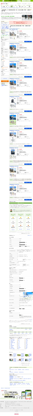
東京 (18, 348)
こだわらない (3, 60)
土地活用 (8, 406)
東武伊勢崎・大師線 (13, 342)
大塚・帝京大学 (16, 380)
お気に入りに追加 (20, 41)
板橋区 (26, 347)
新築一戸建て (12, 405)
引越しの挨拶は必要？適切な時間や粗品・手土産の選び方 (30, 359)
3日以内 (3, 63)
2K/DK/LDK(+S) (3, 43)
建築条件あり (3, 70)
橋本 (30, 378)
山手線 (11, 343)
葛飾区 (26, 339)
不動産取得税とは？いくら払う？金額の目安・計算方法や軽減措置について (22, 355)
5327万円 (30, 329)
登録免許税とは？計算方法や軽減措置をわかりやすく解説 (30, 355)
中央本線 (12, 346)
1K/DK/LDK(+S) (3, 42)
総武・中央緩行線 (12, 339)
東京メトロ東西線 (12, 348)
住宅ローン (22, 405)
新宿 (18, 345)
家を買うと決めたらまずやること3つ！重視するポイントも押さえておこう (14, 355)
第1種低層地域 (19, 369)
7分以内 (7, 55)
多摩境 (28, 378)
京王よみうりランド (12, 378)
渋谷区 (26, 346)
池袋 (18, 343)
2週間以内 (3, 65)
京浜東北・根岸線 (12, 340)
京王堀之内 (24, 378)
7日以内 (3, 64)
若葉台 (16, 378)
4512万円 (26, 333)
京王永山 (18, 378)
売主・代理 (16, 369)
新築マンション (6, 405)
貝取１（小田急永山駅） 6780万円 (14, 29)
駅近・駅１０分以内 (12, 369)
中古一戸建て (15, 405)
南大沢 (27, 378)
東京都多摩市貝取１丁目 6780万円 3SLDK (14, 43)
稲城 (14, 378)
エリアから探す (5, 35)
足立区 (26, 341)
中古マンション (9, 405)
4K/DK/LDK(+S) (3, 45)
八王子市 (27, 344)
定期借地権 (3, 74)
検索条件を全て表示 (5, 24)
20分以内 (3, 57)
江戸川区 (27, 340)
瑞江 (18, 339)
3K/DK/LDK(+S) (3, 44)
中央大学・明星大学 (20, 380)
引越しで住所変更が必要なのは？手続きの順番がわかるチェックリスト (22, 360)
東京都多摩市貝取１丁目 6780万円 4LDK (14, 184)
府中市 (26, 343)
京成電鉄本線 (12, 347)
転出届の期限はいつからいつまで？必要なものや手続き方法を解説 (14, 359)
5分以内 (3, 55)
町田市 (26, 345)
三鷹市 (26, 342)
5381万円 (26, 329)
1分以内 (7, 54)
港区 (26, 348)
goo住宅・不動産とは (7, 401)
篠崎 (18, 340)
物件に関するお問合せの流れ (21, 401)
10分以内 (3, 56)
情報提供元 (25, 401)
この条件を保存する (3, 27)
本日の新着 (3, 61)
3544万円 (19, 333)
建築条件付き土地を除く (4, 69)
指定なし (3, 54)
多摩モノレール (11, 379)
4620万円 (30, 333)
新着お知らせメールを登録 (7, 27)
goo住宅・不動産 (2, 401)
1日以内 (3, 62)
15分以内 (7, 56)
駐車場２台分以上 (27, 369)
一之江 (19, 341)
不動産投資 (19, 405)
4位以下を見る (13, 229)
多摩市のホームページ (30, 235)
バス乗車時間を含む (4, 58)
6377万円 (15, 333)
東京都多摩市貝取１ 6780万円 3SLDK (14, 166)
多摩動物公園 (24, 380)
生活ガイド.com (30, 319)
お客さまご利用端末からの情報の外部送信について (13, 401)
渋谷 (18, 344)
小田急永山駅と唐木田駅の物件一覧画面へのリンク (14, 28)
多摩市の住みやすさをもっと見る (26, 233)
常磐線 (11, 344)
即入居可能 (23, 369)
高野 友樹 (14, 209)
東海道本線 (12, 341)
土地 (17, 405)
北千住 (19, 346)
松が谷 (13, 380)
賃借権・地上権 (3, 73)
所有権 (2, 72)
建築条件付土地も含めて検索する (5, 68)
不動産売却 (6, 406)
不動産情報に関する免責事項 (29, 401)
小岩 (18, 342)
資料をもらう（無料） (28, 41)
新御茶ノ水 (19, 347)
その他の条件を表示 (4, 78)
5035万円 (23, 333)
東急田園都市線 (12, 345)
